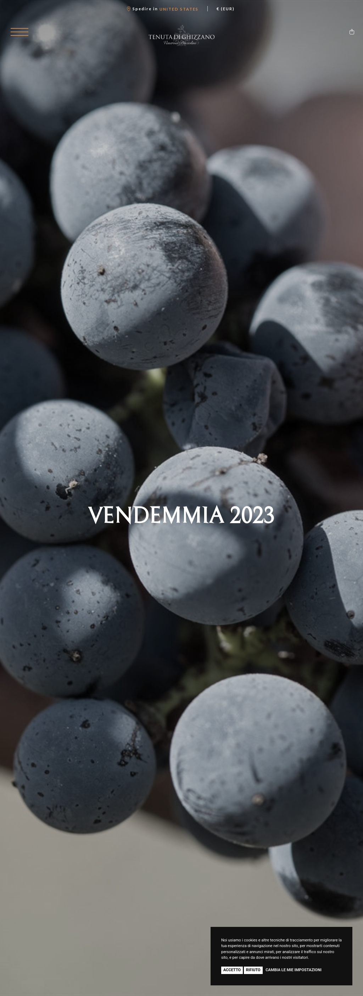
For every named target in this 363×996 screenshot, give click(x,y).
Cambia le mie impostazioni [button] (294, 970)
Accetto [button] (232, 970)
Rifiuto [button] (253, 970)
